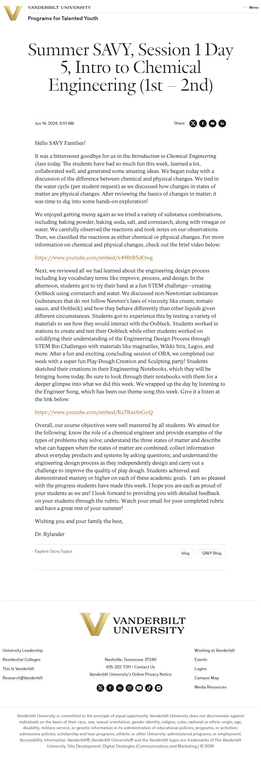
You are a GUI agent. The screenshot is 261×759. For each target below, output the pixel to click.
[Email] (212, 123)
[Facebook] (203, 123)
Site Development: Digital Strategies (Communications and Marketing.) (133, 746)
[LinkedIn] (222, 123)
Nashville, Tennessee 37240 (130, 660)
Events (200, 660)
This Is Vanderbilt (18, 669)
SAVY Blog (211, 553)
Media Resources (210, 687)
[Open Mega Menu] (250, 8)
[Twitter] (193, 123)
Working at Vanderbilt (214, 651)
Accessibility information (43, 740)
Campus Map (206, 678)
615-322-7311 (118, 667)
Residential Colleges (22, 660)
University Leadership (23, 651)
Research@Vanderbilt (23, 678)
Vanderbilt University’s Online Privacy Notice (130, 675)
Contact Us (144, 667)
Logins (200, 669)
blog (185, 553)
